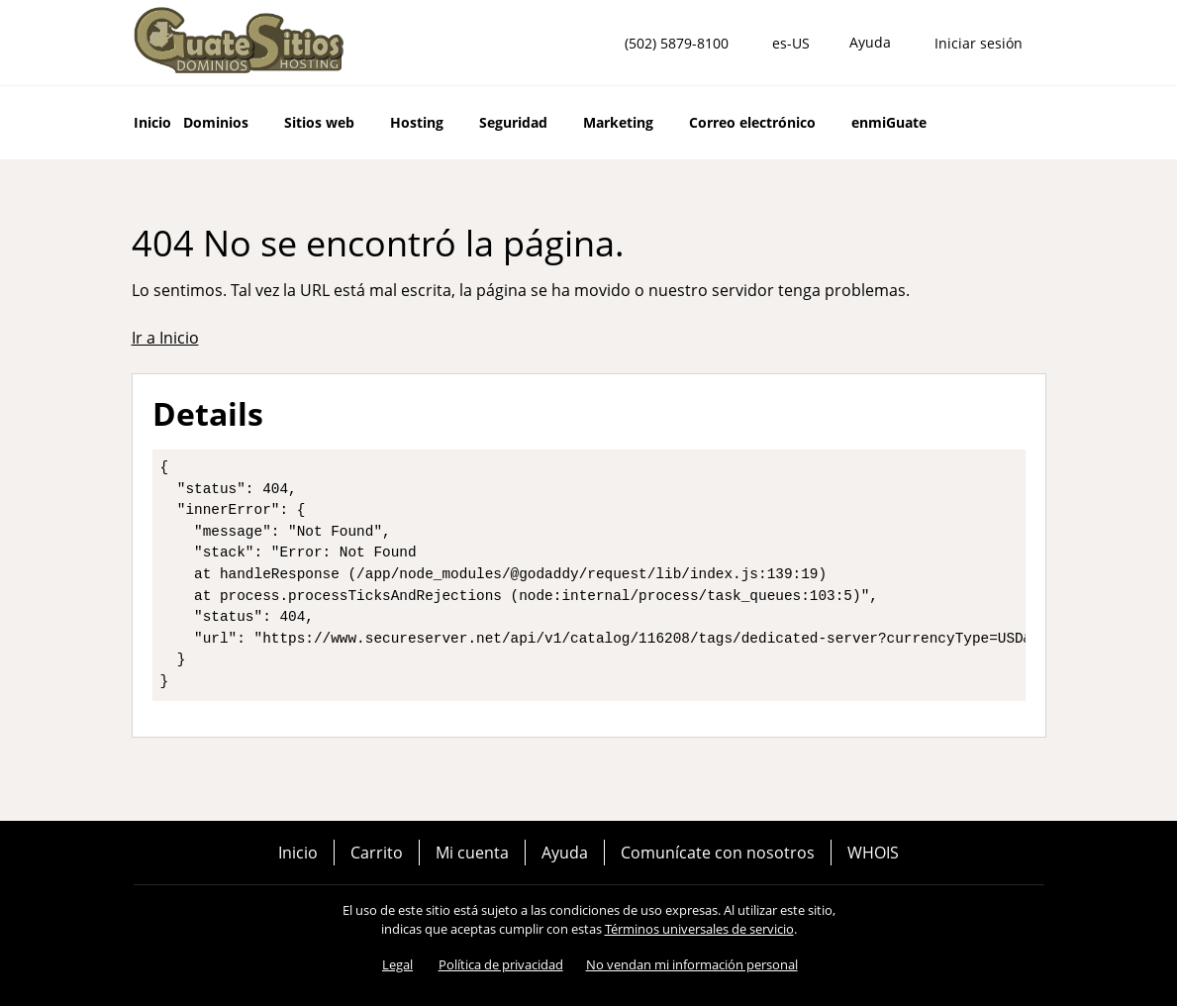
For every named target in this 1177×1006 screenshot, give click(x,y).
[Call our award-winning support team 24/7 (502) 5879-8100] (870, 43)
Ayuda (564, 852)
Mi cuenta (472, 852)
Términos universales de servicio (699, 929)
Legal (397, 964)
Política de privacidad (501, 964)
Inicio (298, 852)
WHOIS (873, 852)
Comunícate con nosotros (718, 852)
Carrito (376, 852)
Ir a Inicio (165, 338)
